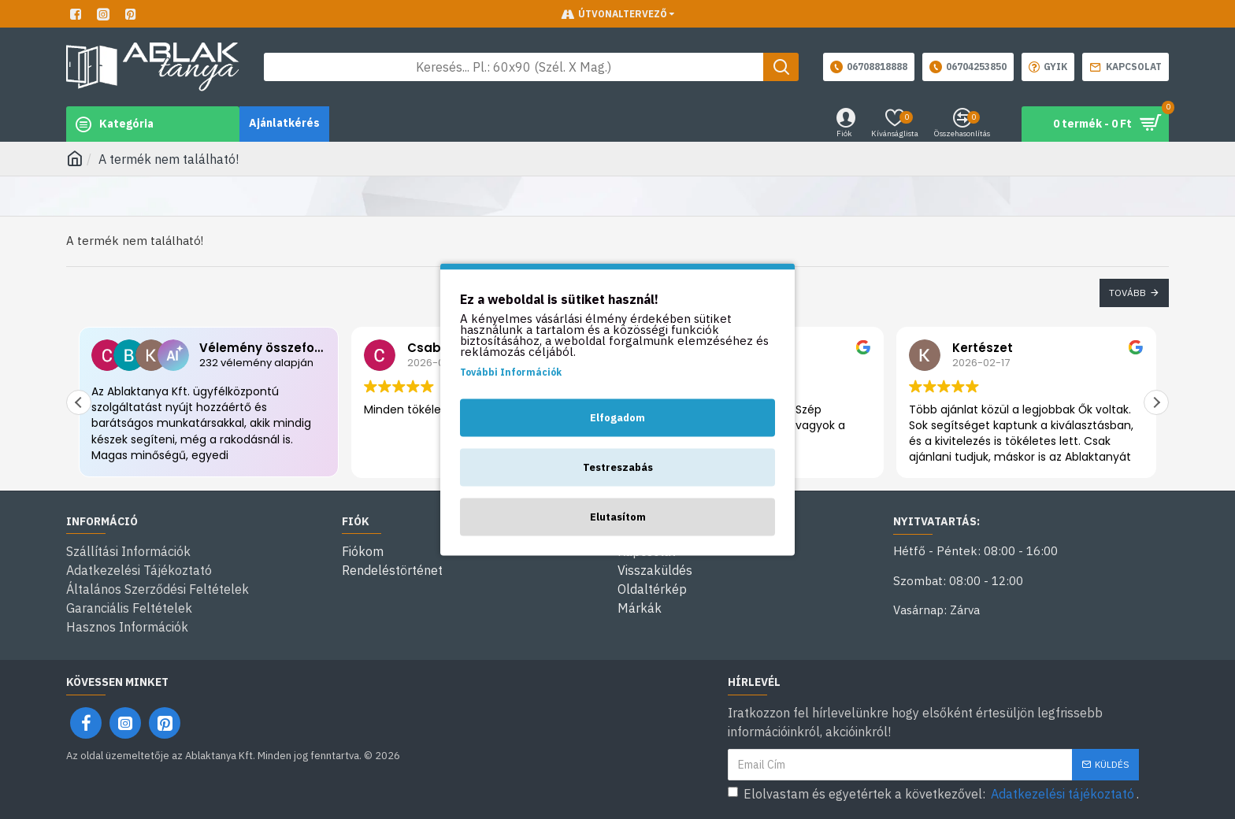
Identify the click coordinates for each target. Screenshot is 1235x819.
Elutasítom (618, 517)
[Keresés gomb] (781, 67)
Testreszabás (618, 467)
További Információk (511, 372)
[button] (1156, 402)
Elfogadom (617, 417)
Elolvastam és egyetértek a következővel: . (933, 793)
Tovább (1127, 292)
